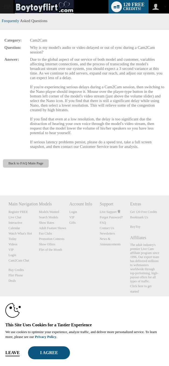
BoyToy (135, 227)
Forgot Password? (111, 217)
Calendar (14, 228)
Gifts (72, 223)
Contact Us (107, 228)
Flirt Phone (15, 275)
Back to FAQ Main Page (25, 163)
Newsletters (107, 233)
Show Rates (46, 223)
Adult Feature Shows (52, 228)
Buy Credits (16, 270)
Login (12, 255)
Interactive (15, 223)
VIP (10, 250)
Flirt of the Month (50, 250)
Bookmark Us (139, 217)
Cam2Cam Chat (18, 260)
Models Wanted (49, 212)
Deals (12, 281)
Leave (12, 352)
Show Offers (47, 244)
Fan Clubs (45, 233)
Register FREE (18, 212)
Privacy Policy (45, 337)
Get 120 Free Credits (143, 212)
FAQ (103, 223)
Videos (12, 244)
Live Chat (14, 217)
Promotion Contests (51, 239)
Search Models (48, 217)
